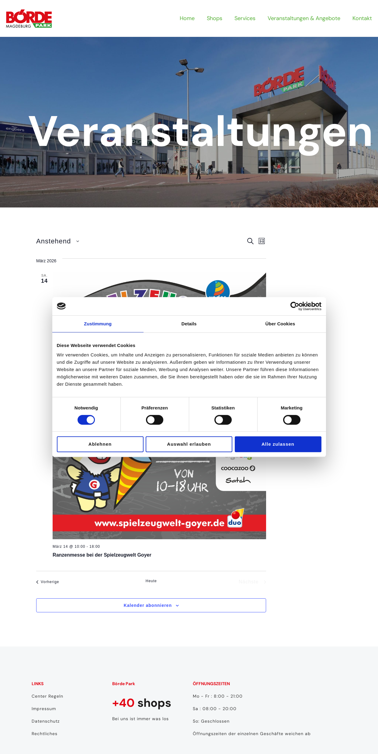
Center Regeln (47, 696)
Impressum (44, 708)
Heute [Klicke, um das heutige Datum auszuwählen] (151, 581)
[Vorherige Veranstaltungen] (47, 582)
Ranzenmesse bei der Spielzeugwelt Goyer (102, 555)
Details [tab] (189, 323)
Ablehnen (100, 444)
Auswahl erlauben (189, 444)
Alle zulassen (278, 444)
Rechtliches (44, 733)
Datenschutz (46, 721)
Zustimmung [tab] (98, 323)
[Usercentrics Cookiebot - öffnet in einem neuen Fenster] (294, 306)
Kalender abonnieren (148, 605)
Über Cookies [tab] (280, 323)
